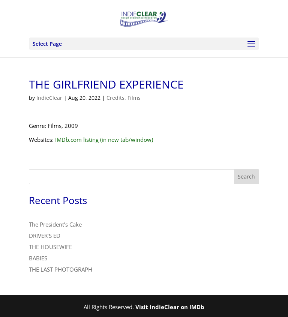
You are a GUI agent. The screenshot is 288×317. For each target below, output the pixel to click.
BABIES (38, 258)
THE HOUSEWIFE (50, 247)
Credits (115, 97)
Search (246, 176)
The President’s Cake (55, 224)
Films (134, 97)
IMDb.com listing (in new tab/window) (104, 139)
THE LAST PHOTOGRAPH (60, 269)
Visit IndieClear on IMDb (169, 307)
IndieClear (49, 97)
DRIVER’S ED (44, 235)
